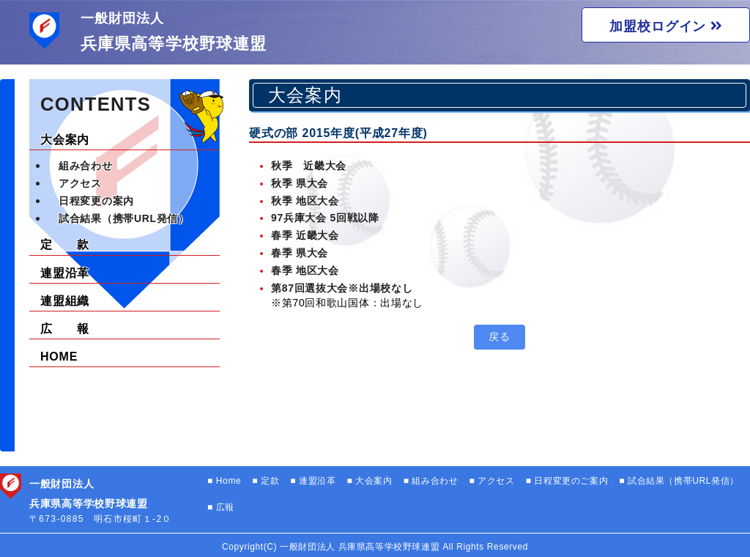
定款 (268, 481)
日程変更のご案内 (570, 481)
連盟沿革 (64, 273)
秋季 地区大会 (305, 201)
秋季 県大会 (299, 183)
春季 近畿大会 (305, 235)
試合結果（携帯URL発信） (124, 218)
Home (227, 481)
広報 (223, 507)
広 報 (64, 328)
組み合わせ (86, 165)
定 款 (64, 244)
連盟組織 (64, 301)
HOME (59, 356)
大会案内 (64, 139)
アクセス (80, 183)
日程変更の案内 (96, 201)
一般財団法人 (122, 18)
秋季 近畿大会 (308, 165)
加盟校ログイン (665, 26)
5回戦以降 (354, 218)
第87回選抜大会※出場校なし (341, 288)
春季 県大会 (299, 253)
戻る (499, 336)
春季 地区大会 (305, 270)
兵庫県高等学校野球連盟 (174, 43)
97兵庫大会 (300, 218)
